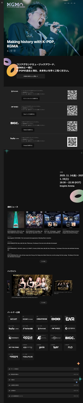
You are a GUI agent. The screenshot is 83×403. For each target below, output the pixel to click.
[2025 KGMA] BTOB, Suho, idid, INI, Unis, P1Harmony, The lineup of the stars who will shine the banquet (32, 243)
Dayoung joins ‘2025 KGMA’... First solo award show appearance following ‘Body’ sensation (29, 238)
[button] (14, 51)
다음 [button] (63, 286)
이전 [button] (22, 286)
